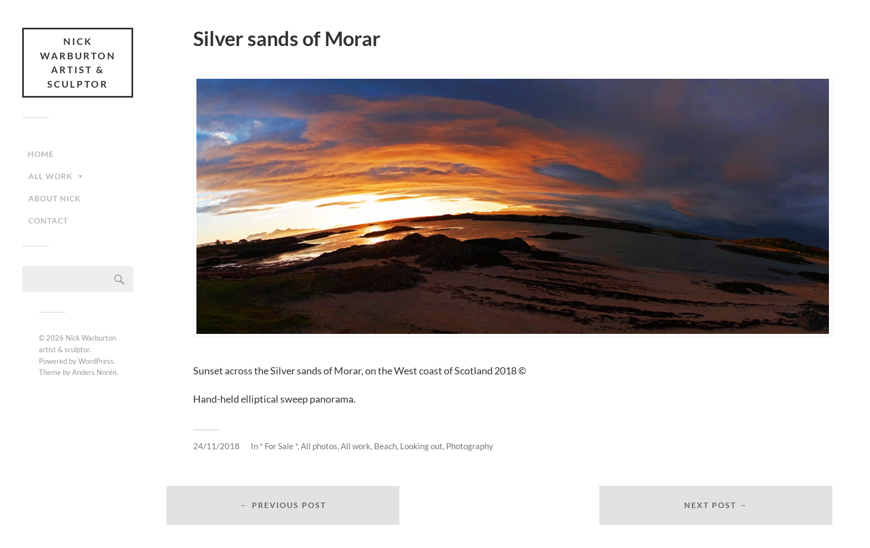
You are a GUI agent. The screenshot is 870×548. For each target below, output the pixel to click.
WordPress (96, 361)
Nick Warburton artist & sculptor (78, 62)
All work (50, 176)
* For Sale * (278, 446)
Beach (385, 446)
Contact (48, 220)
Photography (469, 446)
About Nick (54, 198)
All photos (319, 446)
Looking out (421, 446)
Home (41, 154)
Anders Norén (94, 372)
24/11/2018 (216, 446)
